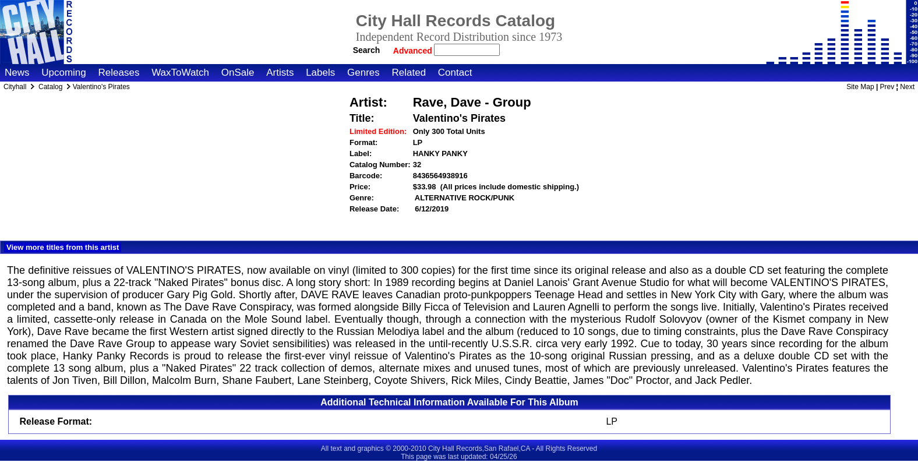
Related (408, 72)
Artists (280, 72)
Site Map (860, 87)
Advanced (414, 50)
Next (907, 87)
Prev (887, 87)
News (17, 72)
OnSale (238, 72)
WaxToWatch (180, 72)
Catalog (50, 87)
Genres (363, 72)
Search (366, 50)
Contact (455, 72)
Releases (119, 72)
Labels (320, 72)
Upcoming (63, 72)
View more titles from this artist (62, 247)
